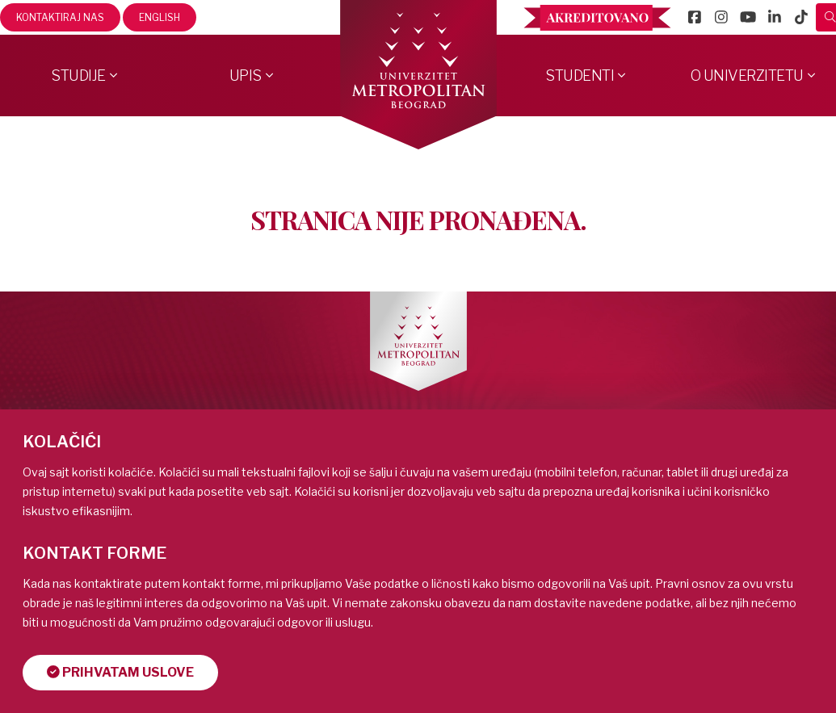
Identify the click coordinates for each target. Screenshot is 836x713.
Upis (245, 75)
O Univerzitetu (747, 75)
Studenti (579, 75)
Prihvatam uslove (120, 672)
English (159, 17)
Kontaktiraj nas (60, 17)
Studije (78, 75)
